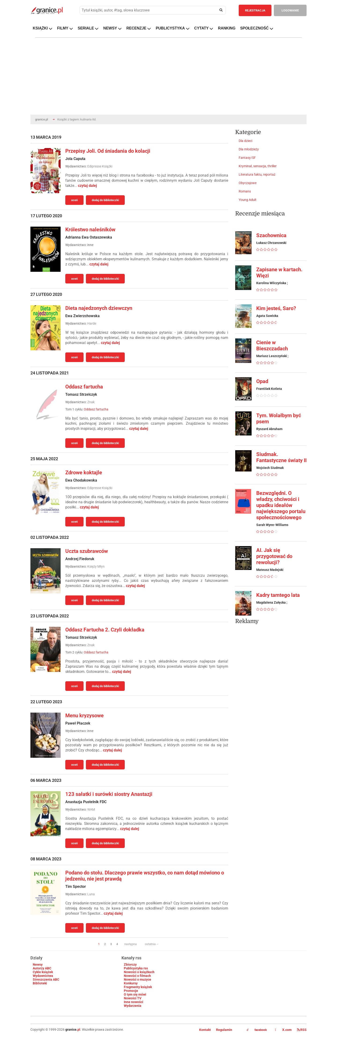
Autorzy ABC (42, 968)
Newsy (38, 964)
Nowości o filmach (137, 976)
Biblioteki (40, 983)
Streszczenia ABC (46, 979)
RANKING (226, 28)
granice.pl (41, 119)
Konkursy (131, 983)
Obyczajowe (247, 183)
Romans (245, 191)
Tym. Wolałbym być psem (278, 418)
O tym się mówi (135, 994)
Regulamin (224, 1030)
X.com (283, 1030)
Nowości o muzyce (137, 979)
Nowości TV (132, 998)
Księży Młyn (96, 566)
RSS (302, 1030)
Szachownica (271, 235)
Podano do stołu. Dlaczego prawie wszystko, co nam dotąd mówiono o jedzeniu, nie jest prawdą (144, 876)
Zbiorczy (130, 964)
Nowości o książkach (139, 972)
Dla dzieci (245, 141)
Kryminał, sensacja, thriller (258, 166)
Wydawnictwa (43, 976)
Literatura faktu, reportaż (257, 174)
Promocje (131, 991)
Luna (91, 894)
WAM (91, 809)
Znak (91, 402)
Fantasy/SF (247, 158)
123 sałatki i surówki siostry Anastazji (108, 794)
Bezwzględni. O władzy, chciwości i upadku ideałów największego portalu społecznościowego (280, 505)
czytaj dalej (87, 185)
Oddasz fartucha (84, 387)
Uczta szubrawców (86, 551)
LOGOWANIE (290, 10)
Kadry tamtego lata (278, 595)
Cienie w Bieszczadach (272, 346)
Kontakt (205, 1030)
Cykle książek (43, 972)
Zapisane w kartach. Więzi (279, 273)
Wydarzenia (132, 1006)
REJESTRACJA (255, 10)
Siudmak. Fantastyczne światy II (281, 457)
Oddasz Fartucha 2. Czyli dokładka (104, 630)
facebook (257, 1030)
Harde (91, 323)
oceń (74, 200)
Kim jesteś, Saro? (276, 308)
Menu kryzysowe (84, 715)
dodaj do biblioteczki (105, 200)
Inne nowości (133, 1002)
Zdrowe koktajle (83, 472)
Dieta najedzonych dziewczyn (98, 308)
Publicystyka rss (136, 968)
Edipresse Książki (99, 166)
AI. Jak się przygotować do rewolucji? (274, 556)
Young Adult (247, 200)
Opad (262, 381)
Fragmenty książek (138, 987)
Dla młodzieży (249, 149)
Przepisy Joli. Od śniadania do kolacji (107, 151)
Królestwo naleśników (90, 229)
